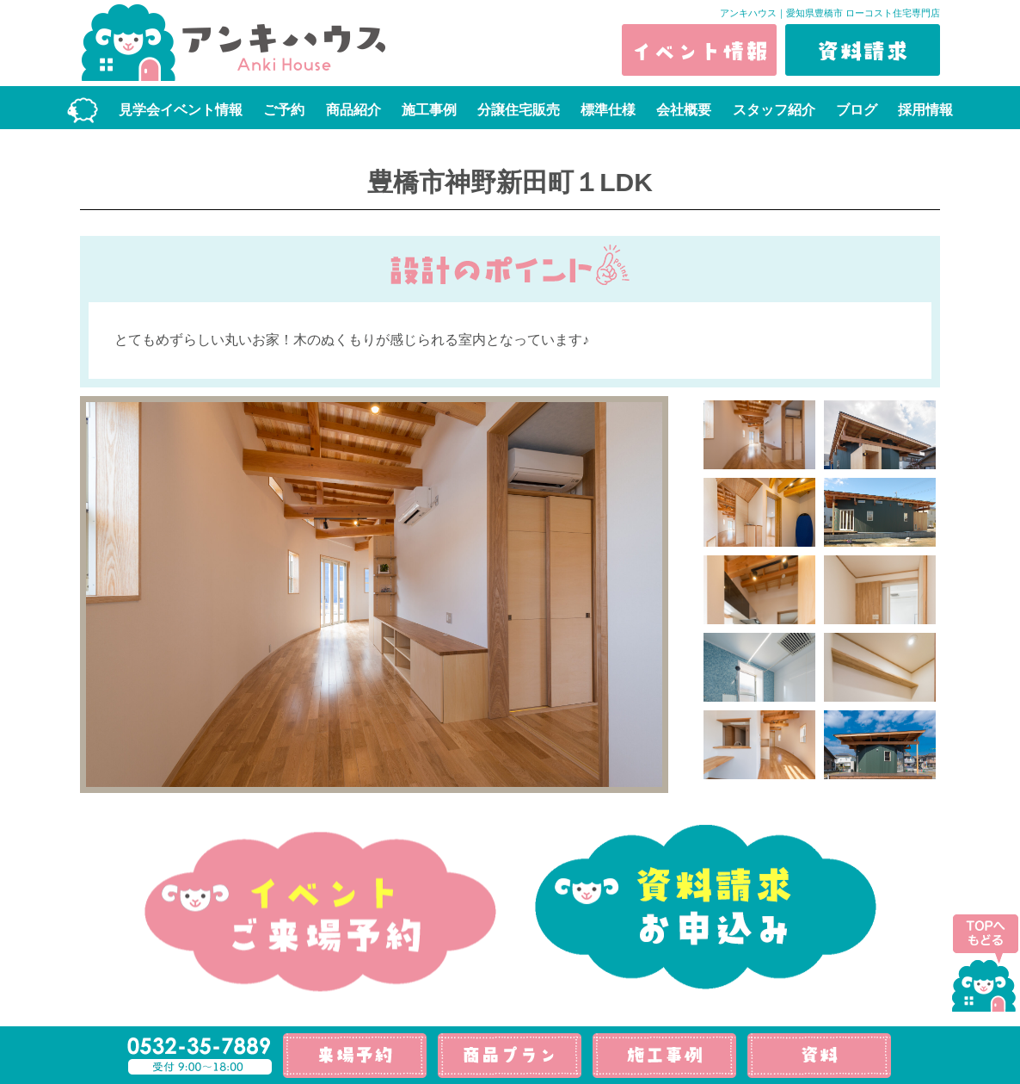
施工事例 (429, 109)
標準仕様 (608, 109)
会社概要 (683, 109)
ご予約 (283, 109)
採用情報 (925, 109)
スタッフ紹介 (774, 109)
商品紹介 (353, 109)
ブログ (856, 109)
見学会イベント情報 (181, 109)
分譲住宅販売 (518, 109)
